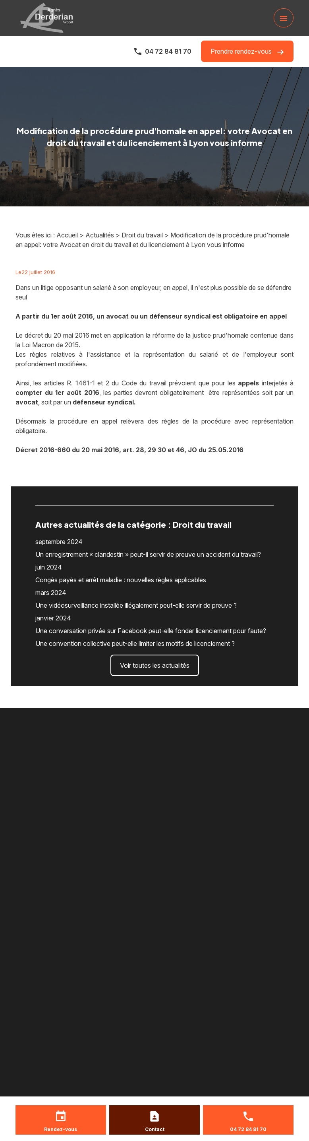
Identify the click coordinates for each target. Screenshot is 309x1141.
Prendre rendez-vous (247, 51)
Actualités (99, 235)
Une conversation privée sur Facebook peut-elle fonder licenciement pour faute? (150, 631)
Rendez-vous (60, 1129)
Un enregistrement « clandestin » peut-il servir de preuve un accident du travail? (148, 554)
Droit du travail (142, 235)
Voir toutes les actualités (154, 665)
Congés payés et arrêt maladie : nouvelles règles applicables (120, 580)
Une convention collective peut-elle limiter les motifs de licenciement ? (135, 643)
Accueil (67, 235)
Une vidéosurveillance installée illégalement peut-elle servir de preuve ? (136, 605)
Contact (154, 1129)
